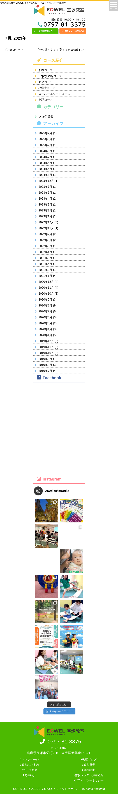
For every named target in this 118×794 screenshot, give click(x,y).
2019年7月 (45, 370)
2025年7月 (45, 133)
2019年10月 (46, 353)
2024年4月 (45, 168)
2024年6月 (45, 162)
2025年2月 (45, 145)
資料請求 (88, 770)
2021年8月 (45, 258)
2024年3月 (45, 174)
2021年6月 (45, 263)
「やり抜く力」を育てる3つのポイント (61, 49)
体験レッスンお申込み (88, 775)
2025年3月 (45, 139)
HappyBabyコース (47, 76)
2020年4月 (45, 329)
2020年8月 (45, 305)
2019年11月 (46, 347)
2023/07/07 (14, 49)
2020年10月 (46, 293)
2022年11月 (46, 228)
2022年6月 (45, 246)
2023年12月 (46, 180)
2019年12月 (46, 341)
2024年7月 (45, 157)
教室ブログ (88, 759)
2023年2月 (45, 210)
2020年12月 (46, 281)
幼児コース (43, 82)
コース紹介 (29, 770)
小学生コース (44, 87)
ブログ (42, 116)
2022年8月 (45, 240)
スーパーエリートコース (51, 93)
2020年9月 (45, 299)
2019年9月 (45, 358)
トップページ (29, 759)
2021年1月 (45, 275)
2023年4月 (45, 198)
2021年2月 (45, 269)
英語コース (43, 99)
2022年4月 (45, 252)
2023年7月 (45, 186)
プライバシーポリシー (88, 780)
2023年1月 (45, 216)
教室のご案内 (29, 764)
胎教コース (43, 70)
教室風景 (88, 764)
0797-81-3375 (59, 742)
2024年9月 (45, 151)
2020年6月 (45, 317)
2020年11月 (46, 287)
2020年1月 (45, 335)
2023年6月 (45, 192)
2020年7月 (45, 311)
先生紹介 (29, 775)
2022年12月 (46, 222)
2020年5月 (45, 323)
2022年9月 (45, 234)
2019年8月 (45, 364)
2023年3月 (45, 204)
